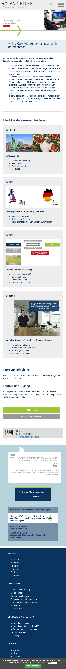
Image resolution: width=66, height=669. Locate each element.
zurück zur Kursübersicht (31, 417)
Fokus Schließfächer (18, 528)
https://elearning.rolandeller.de (16, 394)
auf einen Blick (33, 494)
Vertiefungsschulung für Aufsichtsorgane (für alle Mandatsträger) (31, 519)
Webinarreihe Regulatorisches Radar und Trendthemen (27, 536)
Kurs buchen (31, 410)
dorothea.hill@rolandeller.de (28, 437)
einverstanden (33, 666)
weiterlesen (52, 662)
